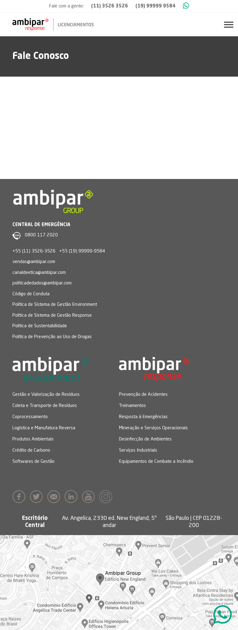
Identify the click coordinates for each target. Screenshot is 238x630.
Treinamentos (132, 406)
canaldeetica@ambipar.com (39, 272)
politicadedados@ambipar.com (42, 283)
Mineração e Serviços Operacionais (153, 428)
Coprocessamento (30, 417)
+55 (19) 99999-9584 (82, 251)
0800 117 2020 (41, 235)
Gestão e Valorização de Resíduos (46, 394)
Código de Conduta (31, 294)
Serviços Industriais (138, 450)
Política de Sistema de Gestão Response (52, 315)
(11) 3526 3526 (109, 6)
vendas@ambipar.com (33, 262)
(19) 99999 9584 (155, 6)
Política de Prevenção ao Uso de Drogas (52, 337)
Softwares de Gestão (33, 461)
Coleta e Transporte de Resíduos (44, 406)
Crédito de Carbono (31, 450)
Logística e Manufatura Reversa (43, 428)
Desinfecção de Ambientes (145, 439)
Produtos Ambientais (33, 439)
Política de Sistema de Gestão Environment (54, 304)
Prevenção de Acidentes (143, 394)
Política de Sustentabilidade (39, 326)
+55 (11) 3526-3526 (33, 251)
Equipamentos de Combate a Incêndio (156, 461)
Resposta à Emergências (143, 417)
